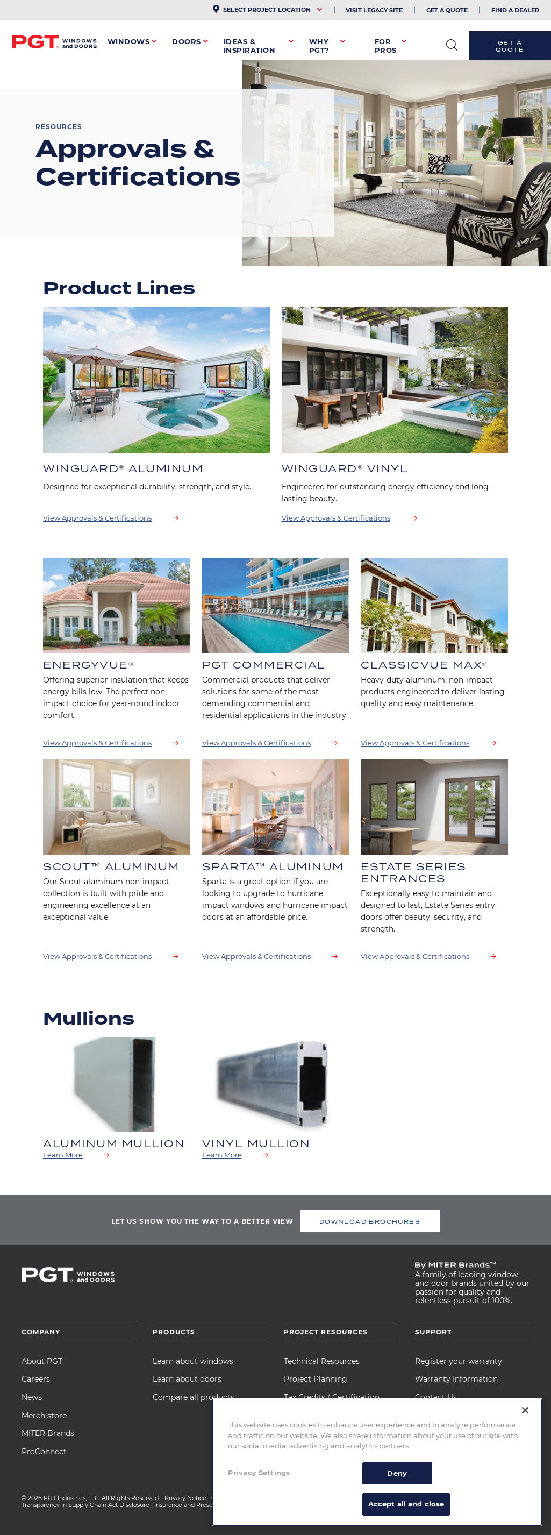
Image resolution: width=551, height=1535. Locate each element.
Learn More (63, 1154)
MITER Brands (48, 1433)
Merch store (44, 1415)
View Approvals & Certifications (97, 518)
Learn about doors (187, 1379)
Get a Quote (510, 46)
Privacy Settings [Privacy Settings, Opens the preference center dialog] (259, 1472)
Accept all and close (406, 1504)
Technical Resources (322, 1361)
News (32, 1397)
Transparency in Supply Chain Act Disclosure (85, 1505)
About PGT (42, 1361)
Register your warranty (458, 1361)
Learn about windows (193, 1361)
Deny (397, 1473)
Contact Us (436, 1397)
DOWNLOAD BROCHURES (369, 1221)
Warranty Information (456, 1379)
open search (451, 45)
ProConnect (44, 1451)
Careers (36, 1379)
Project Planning (315, 1379)
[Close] (525, 1410)
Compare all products (193, 1397)
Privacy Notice (185, 1498)
